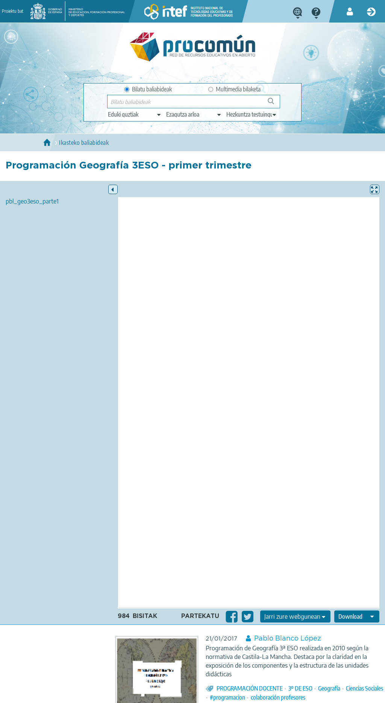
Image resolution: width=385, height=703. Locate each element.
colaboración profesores (278, 697)
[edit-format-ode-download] (356, 616)
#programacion (227, 697)
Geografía (329, 688)
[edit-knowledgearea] (194, 114)
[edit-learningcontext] (251, 114)
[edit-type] (135, 114)
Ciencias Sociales (364, 688)
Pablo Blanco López (287, 639)
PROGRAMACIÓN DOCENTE (250, 688)
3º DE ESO (300, 688)
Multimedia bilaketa (234, 89)
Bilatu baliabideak (148, 89)
